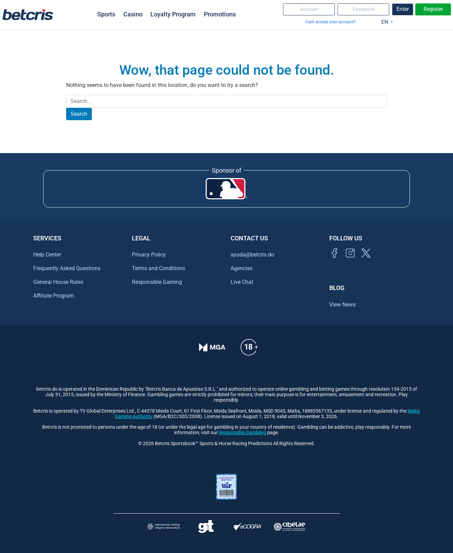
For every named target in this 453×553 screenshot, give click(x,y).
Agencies (242, 268)
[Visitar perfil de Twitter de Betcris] (366, 261)
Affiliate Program (53, 295)
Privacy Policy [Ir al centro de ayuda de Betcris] (149, 254)
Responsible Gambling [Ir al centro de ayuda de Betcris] (242, 433)
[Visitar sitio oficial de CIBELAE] (289, 526)
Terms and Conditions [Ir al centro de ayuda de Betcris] (158, 268)
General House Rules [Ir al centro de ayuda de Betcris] (58, 282)
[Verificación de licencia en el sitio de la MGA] (212, 352)
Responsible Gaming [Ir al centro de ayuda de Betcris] (157, 282)
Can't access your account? (330, 21)
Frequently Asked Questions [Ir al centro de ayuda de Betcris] (66, 268)
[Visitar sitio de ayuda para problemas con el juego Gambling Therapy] (205, 526)
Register (433, 9)
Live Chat (242, 282)
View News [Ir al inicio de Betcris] (342, 304)
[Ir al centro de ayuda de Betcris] (249, 352)
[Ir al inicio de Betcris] (350, 261)
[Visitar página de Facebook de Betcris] (334, 261)
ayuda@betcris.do (252, 254)
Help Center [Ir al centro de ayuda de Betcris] (47, 254)
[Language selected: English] (385, 20)
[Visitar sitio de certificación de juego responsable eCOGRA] (247, 526)
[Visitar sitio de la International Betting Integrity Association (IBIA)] (163, 526)
